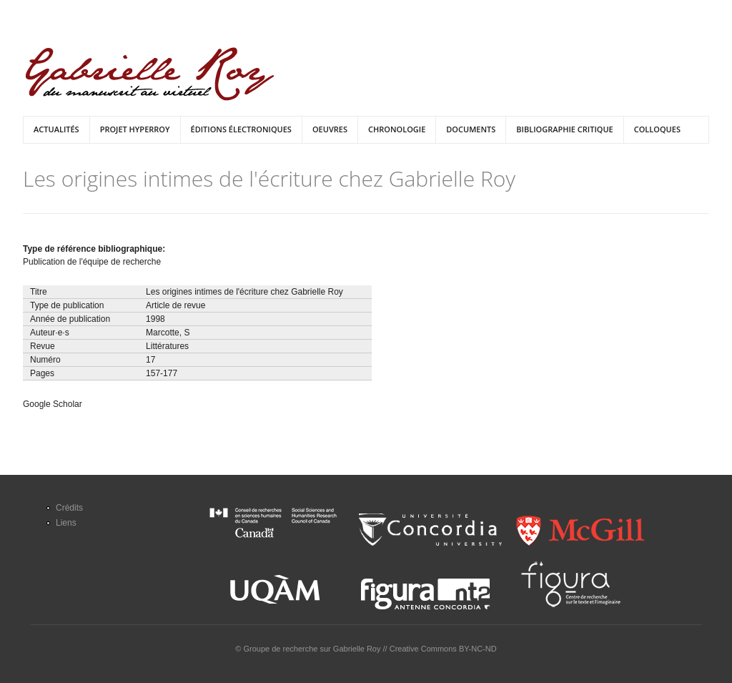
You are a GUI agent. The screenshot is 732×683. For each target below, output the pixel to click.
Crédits (69, 508)
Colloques (657, 129)
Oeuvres (329, 129)
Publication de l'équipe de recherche (92, 262)
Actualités (56, 129)
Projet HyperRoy (135, 129)
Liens (66, 523)
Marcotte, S (167, 333)
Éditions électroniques (241, 129)
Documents (470, 129)
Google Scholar (52, 404)
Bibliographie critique (564, 129)
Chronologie (396, 129)
